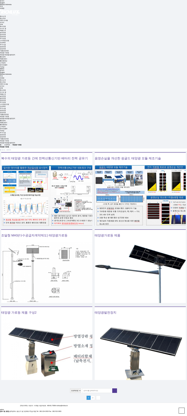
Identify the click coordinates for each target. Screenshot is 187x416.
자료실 (2, 67)
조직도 (2, 22)
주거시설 (3, 44)
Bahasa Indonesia (5, 4)
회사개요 (3, 18)
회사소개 (3, 16)
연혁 (1, 24)
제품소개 (3, 30)
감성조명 (3, 49)
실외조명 (3, 34)
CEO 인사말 (4, 20)
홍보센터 (3, 57)
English (2, 3)
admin (2, 409)
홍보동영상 (3, 61)
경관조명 (3, 36)
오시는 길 (3, 28)
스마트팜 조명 (4, 40)
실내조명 (3, 32)
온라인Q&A (3, 65)
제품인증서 (3, 59)
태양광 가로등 (4, 53)
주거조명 (3, 38)
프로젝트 (3, 42)
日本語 (2, 8)
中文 (1, 6)
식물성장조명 (4, 51)
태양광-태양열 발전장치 (7, 55)
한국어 (2, 1)
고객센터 (3, 63)
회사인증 (3, 26)
